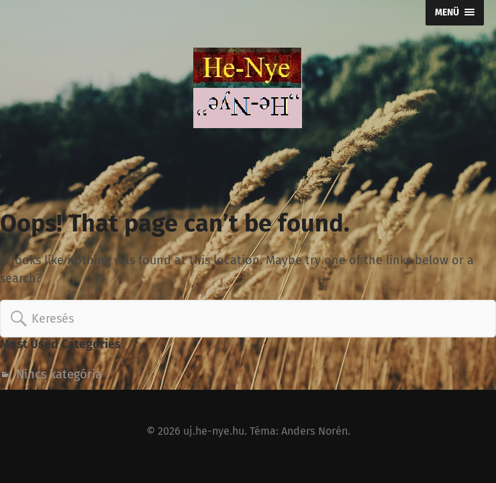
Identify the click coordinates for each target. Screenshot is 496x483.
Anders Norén (314, 431)
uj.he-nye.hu (213, 431)
